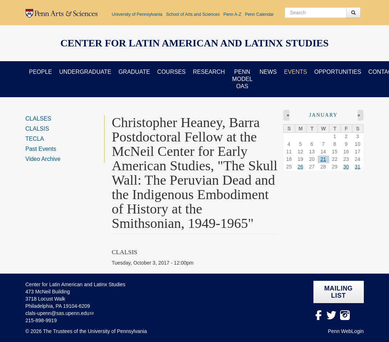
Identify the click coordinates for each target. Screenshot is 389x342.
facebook (318, 315)
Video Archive (43, 159)
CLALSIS (37, 129)
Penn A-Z (232, 14)
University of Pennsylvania (137, 14)
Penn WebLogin (345, 331)
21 (323, 159)
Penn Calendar (259, 14)
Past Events (41, 149)
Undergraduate (85, 72)
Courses (171, 72)
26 (300, 167)
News (268, 72)
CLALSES (38, 119)
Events (295, 72)
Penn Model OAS (242, 79)
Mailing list (338, 292)
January (323, 115)
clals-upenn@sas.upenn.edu (58, 313)
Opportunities (337, 72)
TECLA (35, 139)
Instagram (345, 315)
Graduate (134, 72)
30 (346, 167)
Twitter (331, 315)
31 (358, 167)
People (40, 72)
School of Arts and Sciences (193, 14)
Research (209, 72)
